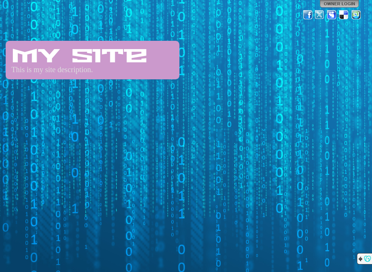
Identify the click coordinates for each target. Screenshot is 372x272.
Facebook (308, 14)
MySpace (332, 14)
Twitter (320, 14)
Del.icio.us (344, 14)
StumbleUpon (356, 14)
